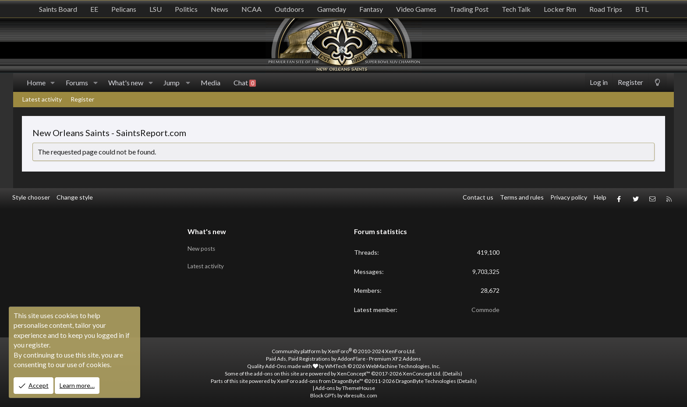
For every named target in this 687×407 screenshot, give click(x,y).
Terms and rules (522, 197)
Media (210, 82)
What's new (125, 82)
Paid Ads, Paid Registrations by (343, 355)
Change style (75, 197)
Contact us (478, 197)
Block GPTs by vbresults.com (343, 392)
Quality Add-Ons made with (282, 363)
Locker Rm (560, 9)
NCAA (251, 9)
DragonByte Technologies (426, 378)
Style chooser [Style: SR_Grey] (31, 197)
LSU (155, 9)
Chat (245, 82)
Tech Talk (516, 9)
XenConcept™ (353, 370)
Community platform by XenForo (344, 348)
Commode (485, 306)
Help (600, 197)
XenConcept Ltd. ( (423, 370)
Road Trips (605, 9)
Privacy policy (568, 197)
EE (94, 9)
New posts (202, 244)
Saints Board (58, 9)
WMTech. (382, 363)
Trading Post (469, 9)
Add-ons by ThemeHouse (345, 385)
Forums (77, 82)
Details (452, 370)
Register (82, 99)
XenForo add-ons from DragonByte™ (320, 378)
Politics (186, 9)
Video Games (416, 9)
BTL (641, 9)
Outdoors (289, 9)
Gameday (331, 9)
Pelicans (123, 9)
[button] (52, 83)
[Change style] (657, 82)
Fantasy (371, 9)
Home (36, 82)
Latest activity (42, 99)
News (219, 9)
